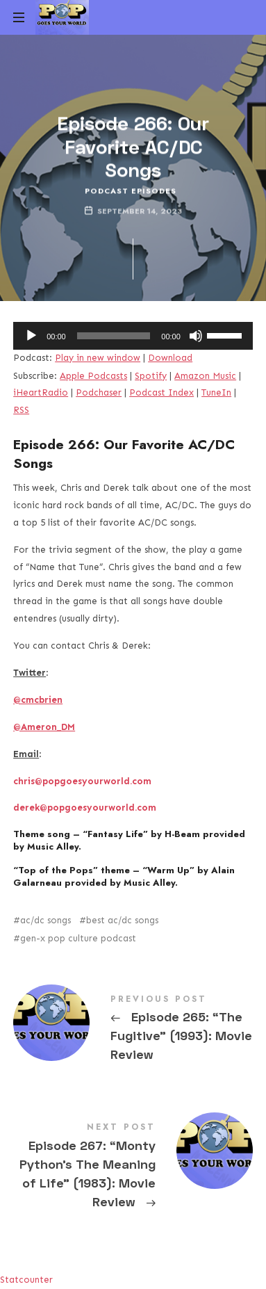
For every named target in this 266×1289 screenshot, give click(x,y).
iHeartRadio (40, 392)
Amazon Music (205, 376)
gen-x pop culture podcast (78, 938)
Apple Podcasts (93, 376)
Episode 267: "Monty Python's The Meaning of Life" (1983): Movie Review (133, 1168)
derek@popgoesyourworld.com (84, 807)
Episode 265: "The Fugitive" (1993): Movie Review (133, 1030)
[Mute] (196, 336)
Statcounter (26, 1279)
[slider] (114, 335)
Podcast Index (161, 392)
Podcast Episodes (130, 191)
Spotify (151, 376)
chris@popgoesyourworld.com (82, 781)
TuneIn (216, 392)
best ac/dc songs (122, 920)
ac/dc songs (45, 920)
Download (170, 357)
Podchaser (99, 392)
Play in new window (97, 357)
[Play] (31, 336)
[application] (133, 336)
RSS (21, 410)
